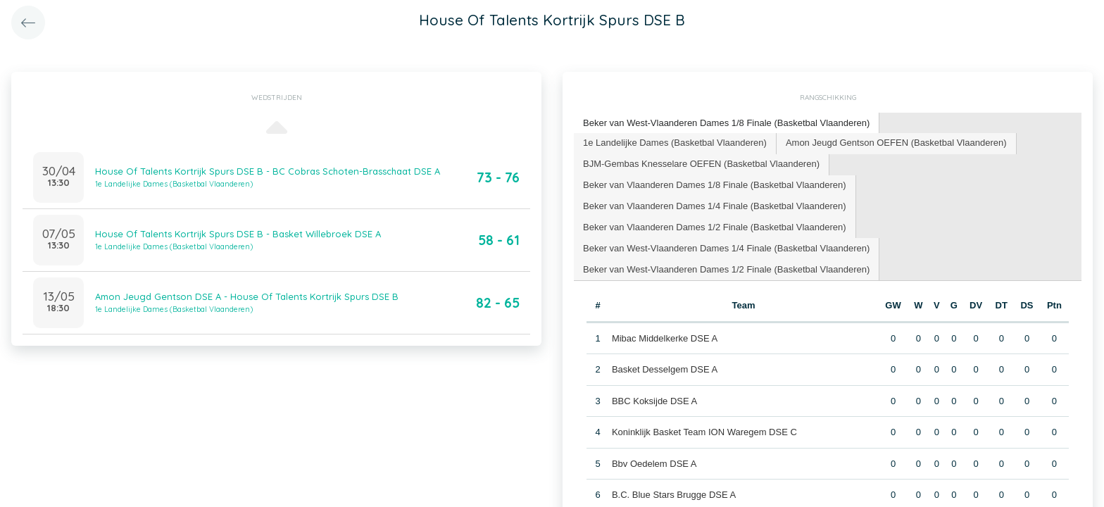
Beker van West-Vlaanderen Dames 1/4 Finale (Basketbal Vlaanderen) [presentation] (726, 248)
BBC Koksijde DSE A (654, 401)
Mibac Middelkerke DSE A (664, 338)
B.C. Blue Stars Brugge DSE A (674, 494)
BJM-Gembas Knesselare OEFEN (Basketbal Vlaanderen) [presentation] (701, 163)
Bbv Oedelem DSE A (654, 463)
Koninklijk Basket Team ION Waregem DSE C (704, 432)
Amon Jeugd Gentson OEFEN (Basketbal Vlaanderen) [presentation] (896, 142)
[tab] (726, 123)
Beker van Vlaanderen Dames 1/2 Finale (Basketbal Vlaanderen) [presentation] (714, 227)
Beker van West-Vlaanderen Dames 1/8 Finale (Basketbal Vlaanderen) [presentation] (726, 123)
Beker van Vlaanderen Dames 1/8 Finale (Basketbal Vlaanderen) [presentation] (714, 185)
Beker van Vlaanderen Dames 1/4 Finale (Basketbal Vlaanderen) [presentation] (714, 206)
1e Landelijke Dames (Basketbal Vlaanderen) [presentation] (675, 142)
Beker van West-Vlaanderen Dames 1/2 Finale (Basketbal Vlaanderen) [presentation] (726, 269)
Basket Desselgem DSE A (664, 369)
